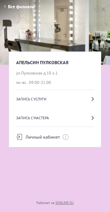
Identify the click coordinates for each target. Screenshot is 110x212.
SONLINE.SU (64, 203)
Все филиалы (19, 7)
